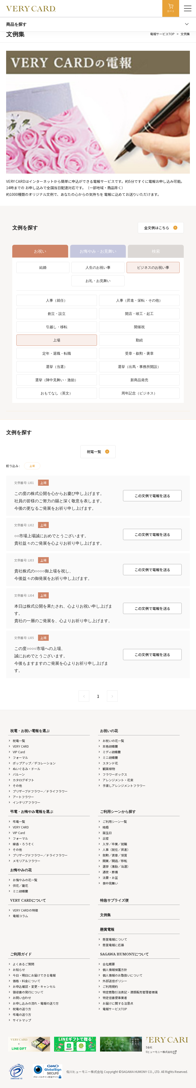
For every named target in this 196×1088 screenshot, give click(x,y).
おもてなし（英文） (57, 393)
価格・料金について (24, 981)
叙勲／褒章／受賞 (112, 855)
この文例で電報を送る (152, 495)
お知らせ (16, 969)
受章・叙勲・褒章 (139, 353)
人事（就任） (56, 300)
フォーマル (18, 757)
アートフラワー (21, 797)
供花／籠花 (18, 885)
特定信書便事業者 (112, 997)
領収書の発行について (25, 992)
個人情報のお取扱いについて (120, 975)
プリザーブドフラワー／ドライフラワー (38, 791)
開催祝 (139, 326)
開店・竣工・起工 (139, 313)
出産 (103, 838)
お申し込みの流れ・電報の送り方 (33, 1003)
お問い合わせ (19, 997)
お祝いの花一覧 (111, 740)
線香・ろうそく (21, 844)
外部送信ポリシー (112, 981)
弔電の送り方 (19, 1014)
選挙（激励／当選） (114, 866)
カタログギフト (21, 780)
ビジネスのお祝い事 (153, 267)
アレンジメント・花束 (115, 780)
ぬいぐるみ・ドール (24, 768)
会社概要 (106, 964)
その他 (15, 785)
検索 (156, 251)
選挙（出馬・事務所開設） (139, 366)
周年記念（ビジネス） (139, 393)
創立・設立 (57, 313)
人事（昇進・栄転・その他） (139, 300)
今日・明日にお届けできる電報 (32, 975)
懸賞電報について (112, 939)
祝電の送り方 (19, 1009)
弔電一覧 (16, 821)
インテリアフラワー (24, 802)
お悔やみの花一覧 (22, 880)
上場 (56, 340)
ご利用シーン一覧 (112, 821)
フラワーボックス (112, 774)
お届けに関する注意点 (115, 1003)
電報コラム (18, 916)
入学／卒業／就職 (112, 844)
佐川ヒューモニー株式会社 (159, 1052)
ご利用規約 (108, 986)
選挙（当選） (56, 366)
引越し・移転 (56, 326)
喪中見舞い (108, 883)
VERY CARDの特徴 (23, 910)
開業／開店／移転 (112, 861)
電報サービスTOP (162, 34)
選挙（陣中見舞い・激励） (56, 379)
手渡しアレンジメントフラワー (121, 785)
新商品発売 (139, 379)
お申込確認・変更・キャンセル (32, 986)
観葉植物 (106, 768)
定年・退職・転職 (56, 353)
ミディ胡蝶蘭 (109, 752)
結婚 (42, 267)
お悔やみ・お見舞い (98, 251)
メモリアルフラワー (24, 861)
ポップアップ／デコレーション (32, 763)
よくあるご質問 (21, 964)
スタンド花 (108, 763)
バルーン (16, 774)
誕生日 (105, 832)
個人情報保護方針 (112, 969)
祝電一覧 (16, 740)
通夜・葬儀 (108, 872)
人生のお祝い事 (98, 267)
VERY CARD (18, 746)
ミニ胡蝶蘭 (108, 757)
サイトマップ (19, 1020)
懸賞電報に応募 (111, 945)
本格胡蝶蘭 (108, 746)
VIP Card (16, 752)
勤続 (139, 340)
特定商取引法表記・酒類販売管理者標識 (128, 992)
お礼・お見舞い (98, 280)
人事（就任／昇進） (114, 849)
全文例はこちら (160, 227)
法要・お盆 (108, 877)
